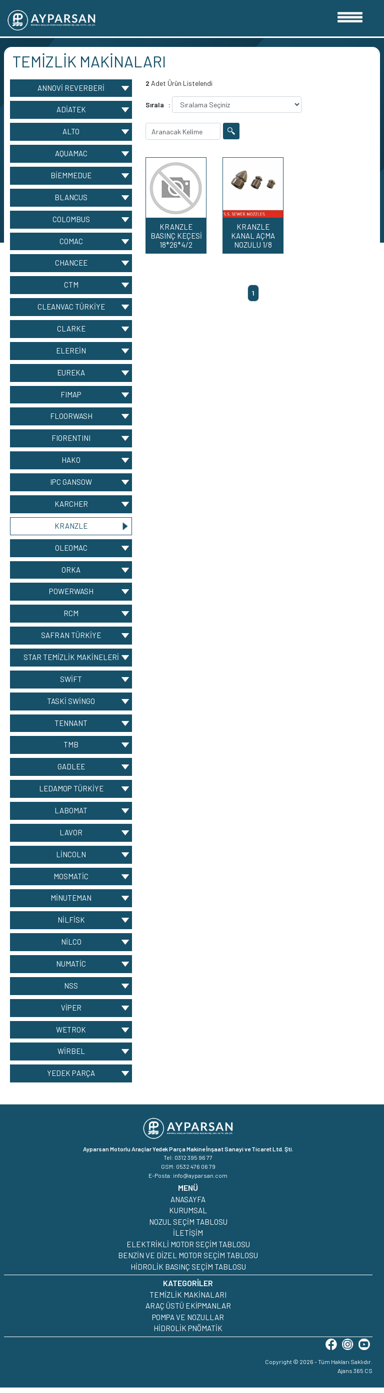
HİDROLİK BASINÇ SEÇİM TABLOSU (188, 1271)
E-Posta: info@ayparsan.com (188, 1180)
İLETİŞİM (188, 1238)
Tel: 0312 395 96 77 (188, 1162)
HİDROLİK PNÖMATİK (188, 1333)
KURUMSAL (188, 1215)
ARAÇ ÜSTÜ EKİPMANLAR (188, 1311)
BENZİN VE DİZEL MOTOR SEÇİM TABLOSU (188, 1260)
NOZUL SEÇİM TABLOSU (188, 1226)
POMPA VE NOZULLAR (188, 1322)
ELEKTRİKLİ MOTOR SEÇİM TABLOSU (188, 1249)
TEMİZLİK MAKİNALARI (188, 1299)
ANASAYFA (188, 1204)
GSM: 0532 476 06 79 (188, 1171)
